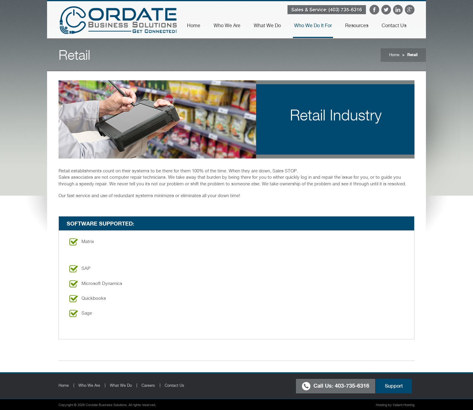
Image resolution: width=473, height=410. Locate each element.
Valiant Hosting (403, 405)
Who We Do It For (313, 25)
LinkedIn (398, 9)
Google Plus (409, 9)
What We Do (267, 25)
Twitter (386, 9)
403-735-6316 (352, 385)
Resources (356, 25)
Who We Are (227, 25)
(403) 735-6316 (345, 10)
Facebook (374, 9)
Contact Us (394, 25)
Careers (148, 385)
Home (193, 25)
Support (394, 386)
